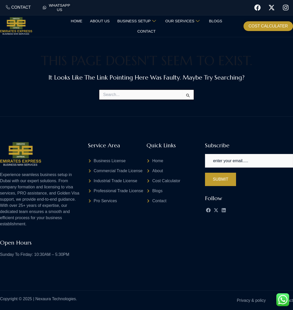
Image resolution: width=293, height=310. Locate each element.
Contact (146, 31)
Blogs (215, 21)
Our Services (182, 21)
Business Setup (136, 21)
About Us (100, 21)
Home (76, 21)
